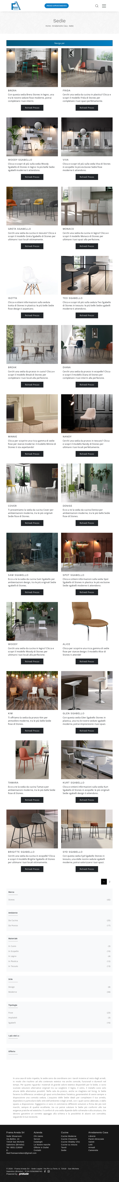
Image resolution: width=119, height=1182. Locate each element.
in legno (59, 956)
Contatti (37, 1150)
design (59, 987)
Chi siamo (38, 1136)
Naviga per (59, 43)
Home (48, 26)
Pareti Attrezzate (96, 1139)
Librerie (92, 1136)
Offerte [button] (11, 1051)
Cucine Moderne (68, 1136)
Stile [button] (10, 979)
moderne (59, 991)
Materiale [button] (12, 938)
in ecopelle (59, 951)
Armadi (92, 1147)
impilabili (59, 1017)
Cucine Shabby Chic (70, 1142)
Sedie (71, 26)
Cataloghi (38, 1142)
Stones (59, 899)
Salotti (92, 1142)
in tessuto (59, 966)
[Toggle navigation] (104, 6)
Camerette (93, 1150)
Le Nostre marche (42, 1145)
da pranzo (59, 925)
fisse (59, 1012)
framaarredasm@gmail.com (24, 1153)
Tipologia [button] (12, 1005)
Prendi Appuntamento (57, 6)
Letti (91, 1145)
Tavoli (64, 1147)
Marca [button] (11, 892)
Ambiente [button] (13, 912)
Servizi (37, 1139)
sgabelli (59, 1022)
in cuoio (59, 946)
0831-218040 (16, 1147)
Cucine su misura (69, 1145)
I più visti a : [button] (14, 1035)
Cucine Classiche (69, 1139)
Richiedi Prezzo (32, 107)
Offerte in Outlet (41, 1147)
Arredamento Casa (60, 26)
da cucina (59, 920)
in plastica (59, 961)
